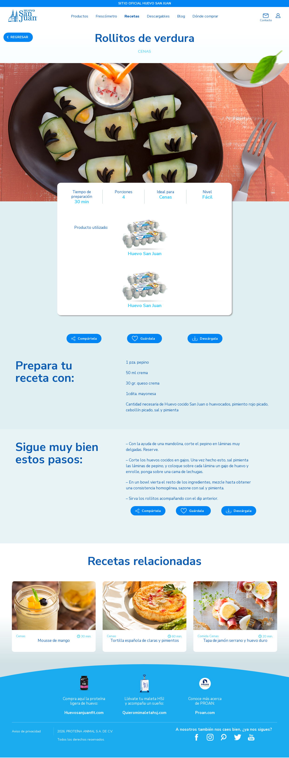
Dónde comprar (208, 16)
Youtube (251, 738)
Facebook (196, 738)
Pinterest (224, 738)
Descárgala (205, 339)
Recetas (131, 16)
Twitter (238, 738)
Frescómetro (104, 16)
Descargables (159, 16)
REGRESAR (19, 37)
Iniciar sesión (278, 15)
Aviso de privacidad (26, 732)
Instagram (210, 738)
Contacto (266, 20)
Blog (182, 16)
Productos (76, 16)
